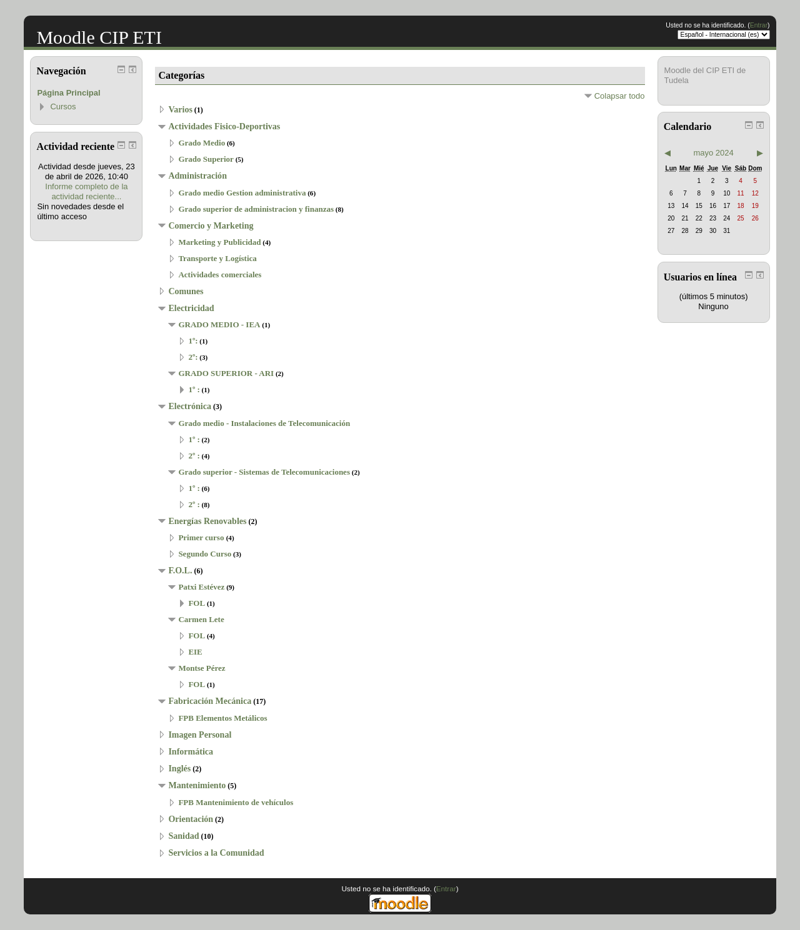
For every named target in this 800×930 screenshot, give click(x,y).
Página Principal (68, 92)
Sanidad (183, 836)
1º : (193, 389)
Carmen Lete (201, 619)
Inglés (179, 768)
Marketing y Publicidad (219, 242)
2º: (193, 357)
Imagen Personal (199, 735)
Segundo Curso (204, 553)
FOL (196, 603)
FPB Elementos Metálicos (222, 718)
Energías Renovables (207, 521)
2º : (193, 455)
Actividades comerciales (219, 274)
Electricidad (191, 308)
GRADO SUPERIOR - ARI (226, 373)
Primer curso (202, 537)
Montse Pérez (201, 668)
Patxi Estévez (201, 586)
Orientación (190, 819)
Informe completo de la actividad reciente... (86, 191)
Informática (190, 751)
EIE (195, 651)
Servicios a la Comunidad (216, 853)
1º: (193, 340)
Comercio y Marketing (210, 225)
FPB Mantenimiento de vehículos (235, 802)
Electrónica (189, 406)
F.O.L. (180, 570)
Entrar (759, 25)
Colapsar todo (619, 96)
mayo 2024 (713, 152)
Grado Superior (205, 159)
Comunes (185, 291)
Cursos (63, 106)
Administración (197, 176)
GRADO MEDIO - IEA (219, 324)
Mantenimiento (197, 785)
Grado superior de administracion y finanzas (256, 209)
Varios (180, 109)
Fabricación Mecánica (209, 701)
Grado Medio (201, 142)
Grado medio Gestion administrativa (242, 192)
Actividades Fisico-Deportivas (224, 126)
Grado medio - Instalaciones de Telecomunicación (264, 423)
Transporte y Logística (217, 258)
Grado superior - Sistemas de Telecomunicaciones (264, 472)
